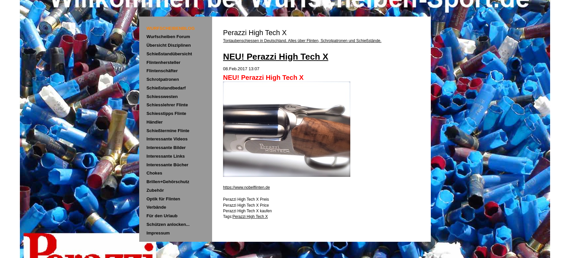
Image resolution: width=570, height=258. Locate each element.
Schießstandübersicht (169, 53)
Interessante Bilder (166, 147)
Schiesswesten (162, 96)
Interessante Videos (167, 138)
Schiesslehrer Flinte (167, 104)
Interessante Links (165, 156)
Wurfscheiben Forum (168, 36)
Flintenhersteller (163, 62)
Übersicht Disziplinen (168, 45)
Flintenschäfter (162, 70)
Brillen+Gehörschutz (167, 181)
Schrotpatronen (162, 79)
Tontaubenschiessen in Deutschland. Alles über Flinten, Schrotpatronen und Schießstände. (302, 40)
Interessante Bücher (167, 164)
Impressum (158, 233)
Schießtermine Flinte (167, 130)
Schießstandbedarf (166, 87)
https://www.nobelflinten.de (246, 187)
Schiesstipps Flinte (166, 113)
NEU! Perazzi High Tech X (275, 57)
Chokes (154, 173)
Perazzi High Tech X (250, 216)
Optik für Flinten (163, 198)
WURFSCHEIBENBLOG (170, 28)
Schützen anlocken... (168, 224)
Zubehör (155, 190)
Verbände (156, 207)
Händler (154, 122)
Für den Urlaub (162, 215)
